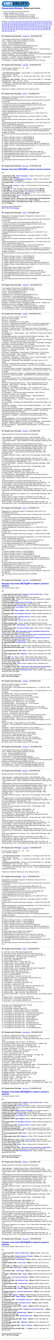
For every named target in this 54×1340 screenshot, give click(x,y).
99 (41, 26)
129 (25, 29)
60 (16, 24)
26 (51, 21)
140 (5, 31)
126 (16, 29)
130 (27, 29)
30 (8, 23)
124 (11, 29)
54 (4, 24)
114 (33, 27)
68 (32, 24)
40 (28, 23)
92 (28, 26)
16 (31, 21)
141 (8, 31)
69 (34, 24)
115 (36, 27)
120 (49, 27)
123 (8, 29)
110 (22, 27)
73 (41, 24)
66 (28, 24)
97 (38, 26)
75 (45, 24)
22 (43, 21)
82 (8, 26)
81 (6, 26)
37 (22, 23)
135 (41, 29)
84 (12, 26)
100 (44, 26)
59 (14, 24)
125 (14, 29)
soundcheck (26, 1032)
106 (11, 27)
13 (25, 21)
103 (3, 27)
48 (43, 23)
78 (51, 24)
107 (14, 27)
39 (26, 23)
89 (22, 26)
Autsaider (26, 65)
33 (14, 23)
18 (35, 21)
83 (10, 26)
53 (2, 24)
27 (2, 23)
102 (49, 26)
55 (6, 24)
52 (51, 23)
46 (39, 23)
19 (37, 21)
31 (10, 23)
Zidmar (25, 949)
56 (8, 24)
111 (25, 27)
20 (39, 21)
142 (11, 31)
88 (20, 26)
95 (34, 26)
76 (47, 24)
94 (32, 26)
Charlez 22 (26, 36)
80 (4, 26)
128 (22, 29)
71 (38, 24)
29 (6, 23)
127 (19, 29)
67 (30, 24)
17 (33, 21)
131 (30, 29)
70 (35, 24)
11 (21, 21)
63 (22, 24)
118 (44, 27)
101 (47, 26)
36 (20, 23)
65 (26, 24)
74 (43, 24)
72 (39, 24)
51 (49, 23)
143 (14, 31)
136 (44, 29)
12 (23, 21)
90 (24, 26)
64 (24, 24)
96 (35, 26)
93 (30, 26)
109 (19, 27)
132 (33, 29)
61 (18, 24)
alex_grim (26, 166)
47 (41, 23)
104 (5, 27)
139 (3, 31)
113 (30, 27)
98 (39, 26)
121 (3, 29)
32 (12, 23)
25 (49, 21)
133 (36, 29)
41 (30, 23)
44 (35, 23)
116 (38, 27)
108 (16, 27)
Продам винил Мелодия (12, 8)
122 (5, 29)
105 (8, 27)
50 (47, 23)
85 (14, 26)
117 (41, 27)
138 (49, 29)
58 (12, 24)
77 (49, 24)
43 (34, 23)
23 (45, 21)
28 (4, 23)
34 (16, 23)
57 (10, 24)
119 (47, 27)
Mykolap (25, 431)
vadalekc (25, 314)
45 (38, 23)
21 (41, 21)
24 (47, 21)
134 (38, 29)
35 (18, 23)
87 (18, 26)
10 (19, 21)
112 (27, 27)
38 (24, 23)
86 (16, 26)
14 (27, 21)
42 (32, 23)
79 (2, 26)
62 (20, 24)
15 (29, 21)
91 (26, 26)
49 (45, 23)
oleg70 (25, 93)
